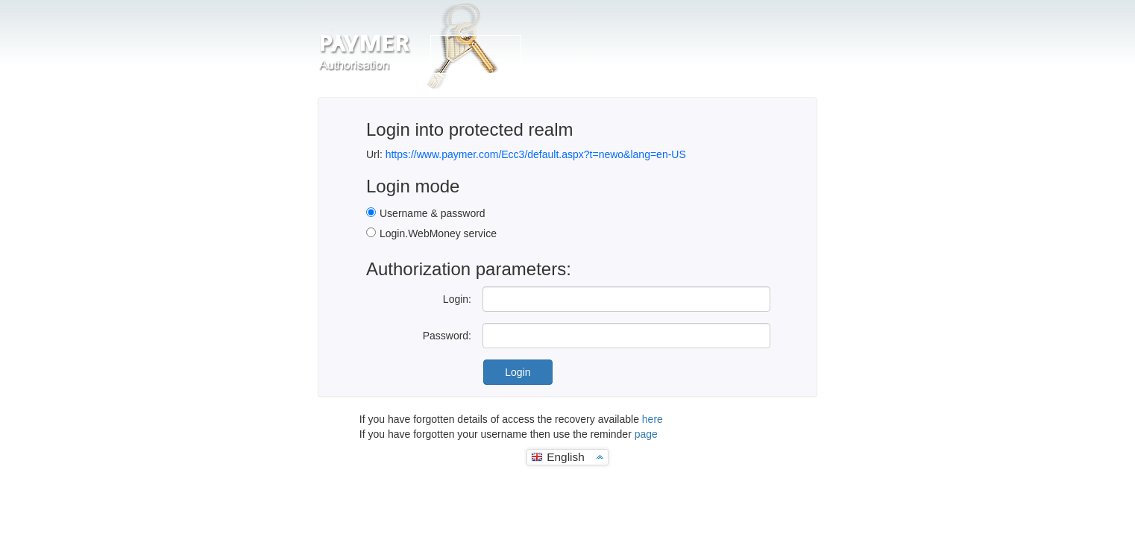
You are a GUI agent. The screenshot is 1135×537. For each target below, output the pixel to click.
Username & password (432, 213)
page (646, 434)
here (652, 419)
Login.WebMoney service (438, 233)
